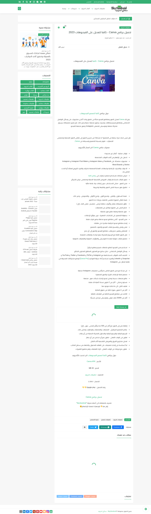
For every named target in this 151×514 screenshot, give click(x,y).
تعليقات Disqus (62, 496)
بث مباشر (45, 95)
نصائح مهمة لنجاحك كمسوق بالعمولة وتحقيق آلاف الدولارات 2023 (37, 56)
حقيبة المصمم (94, 419)
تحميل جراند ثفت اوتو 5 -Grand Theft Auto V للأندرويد (29, 241)
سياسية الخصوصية (111, 2)
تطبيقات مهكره (44, 108)
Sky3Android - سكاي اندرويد (107, 511)
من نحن (122, 2)
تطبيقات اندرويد (99, 8)
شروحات (74, 8)
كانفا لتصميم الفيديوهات (89, 113)
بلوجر (26, 95)
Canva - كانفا (98, 61)
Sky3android (81, 403)
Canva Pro (84, 258)
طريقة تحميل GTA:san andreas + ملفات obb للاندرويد (30, 252)
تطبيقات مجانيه (44, 103)
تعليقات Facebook (76, 496)
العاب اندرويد (85, 8)
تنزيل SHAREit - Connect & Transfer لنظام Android (29, 210)
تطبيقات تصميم (106, 419)
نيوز (24, 112)
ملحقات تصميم (34, 112)
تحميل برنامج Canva (94, 397)
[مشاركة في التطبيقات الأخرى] (84, 427)
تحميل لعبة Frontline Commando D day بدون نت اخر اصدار (29, 231)
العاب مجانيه (45, 90)
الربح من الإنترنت (43, 86)
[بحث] (19, 8)
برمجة (64, 8)
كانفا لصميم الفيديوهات (97, 355)
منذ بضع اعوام (45, 51)
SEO (30, 82)
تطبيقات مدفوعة (28, 103)
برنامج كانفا (92, 176)
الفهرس (88, 2)
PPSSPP (46, 82)
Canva (121, 119)
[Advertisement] (35, 152)
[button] (118, 427)
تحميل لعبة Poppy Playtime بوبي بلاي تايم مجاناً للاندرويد (30, 220)
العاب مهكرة (29, 90)
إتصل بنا (129, 2)
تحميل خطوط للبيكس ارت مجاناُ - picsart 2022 (29, 200)
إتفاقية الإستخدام (99, 2)
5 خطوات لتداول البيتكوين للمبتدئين (105, 18)
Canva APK (91, 361)
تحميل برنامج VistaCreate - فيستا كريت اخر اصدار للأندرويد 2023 (28, 262)
